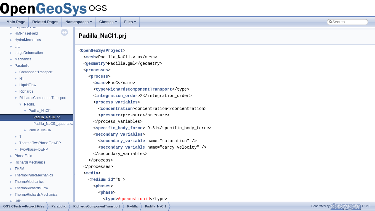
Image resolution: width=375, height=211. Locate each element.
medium (98, 179)
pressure (110, 115)
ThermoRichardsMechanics (36, 195)
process (99, 76)
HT (21, 78)
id (110, 179)
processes (97, 70)
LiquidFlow (27, 85)
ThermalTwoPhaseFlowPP (40, 143)
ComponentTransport (35, 72)
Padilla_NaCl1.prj (47, 117)
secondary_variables (119, 134)
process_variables (117, 102)
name (101, 83)
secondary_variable (123, 141)
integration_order (117, 95)
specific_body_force (119, 128)
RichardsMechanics (30, 162)
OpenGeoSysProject (102, 50)
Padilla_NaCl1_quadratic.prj (55, 124)
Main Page (15, 22)
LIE (17, 46)
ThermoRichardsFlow (31, 188)
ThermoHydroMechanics (34, 175)
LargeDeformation (29, 53)
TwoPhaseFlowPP (33, 149)
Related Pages (45, 22)
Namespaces (78, 22)
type (101, 89)
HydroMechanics (28, 40)
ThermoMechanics (29, 182)
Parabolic (22, 66)
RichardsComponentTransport (42, 98)
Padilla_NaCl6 (40, 130)
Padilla (29, 104)
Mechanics (23, 59)
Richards (26, 91)
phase (107, 192)
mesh (91, 57)
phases (103, 186)
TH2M (19, 169)
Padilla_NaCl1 (40, 111)
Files (130, 22)
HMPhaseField (26, 33)
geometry (95, 63)
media (92, 173)
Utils (18, 201)
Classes (108, 22)
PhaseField (23, 156)
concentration (117, 108)
